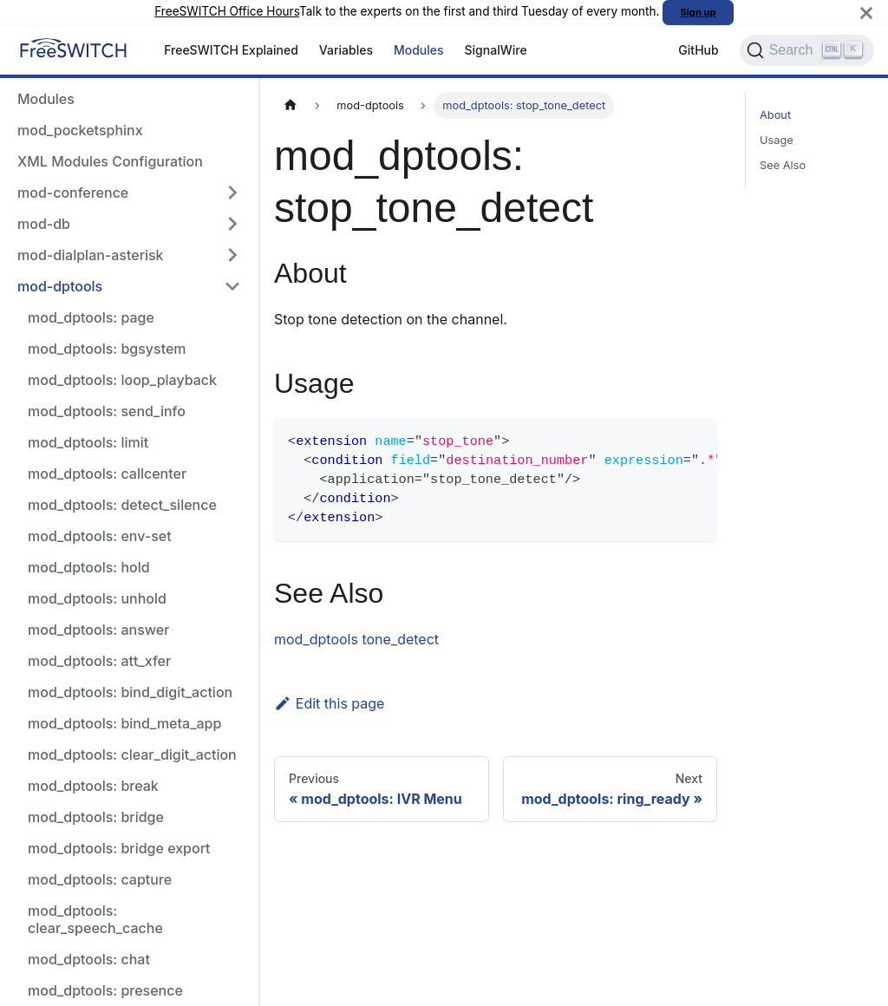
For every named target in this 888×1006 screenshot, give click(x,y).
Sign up (698, 12)
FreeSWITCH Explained (231, 49)
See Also (783, 165)
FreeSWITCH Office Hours (226, 11)
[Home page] (290, 105)
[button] (129, 192)
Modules (419, 49)
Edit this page (329, 703)
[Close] (866, 12)
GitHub (698, 49)
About (775, 114)
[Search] (807, 50)
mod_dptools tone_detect (356, 639)
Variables (346, 49)
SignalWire (496, 49)
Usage (776, 140)
